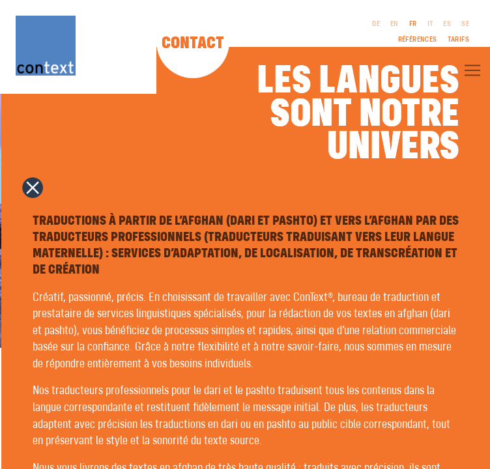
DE (376, 24)
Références (417, 40)
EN (394, 24)
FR (413, 24)
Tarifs (458, 40)
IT (430, 24)
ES (447, 24)
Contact (193, 43)
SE (465, 24)
